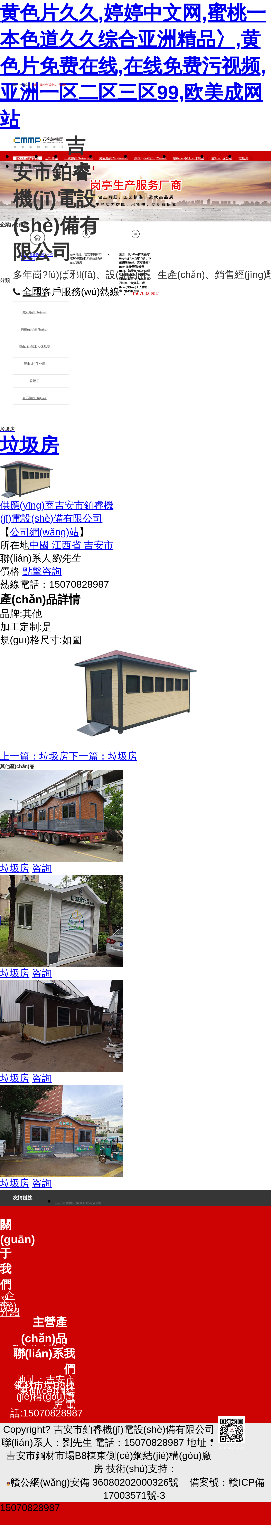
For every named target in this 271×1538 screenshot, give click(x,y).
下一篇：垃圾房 (103, 756)
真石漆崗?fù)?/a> (34, 398)
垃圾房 (62, 84)
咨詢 (42, 868)
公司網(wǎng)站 (44, 532)
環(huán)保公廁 (34, 363)
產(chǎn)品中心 (48, 84)
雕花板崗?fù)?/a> (34, 312)
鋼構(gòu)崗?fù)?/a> (34, 329)
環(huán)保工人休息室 (34, 346)
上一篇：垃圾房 (34, 756)
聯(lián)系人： (32, 1442)
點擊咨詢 (42, 571)
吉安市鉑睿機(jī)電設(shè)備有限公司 (78, 1203)
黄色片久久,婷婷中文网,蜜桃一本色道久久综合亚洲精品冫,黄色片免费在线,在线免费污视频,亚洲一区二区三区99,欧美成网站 (133, 66)
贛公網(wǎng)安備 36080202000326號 (92, 1482)
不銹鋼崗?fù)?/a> (34, 295)
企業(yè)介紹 (10, 1303)
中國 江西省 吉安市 (71, 545)
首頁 (34, 84)
